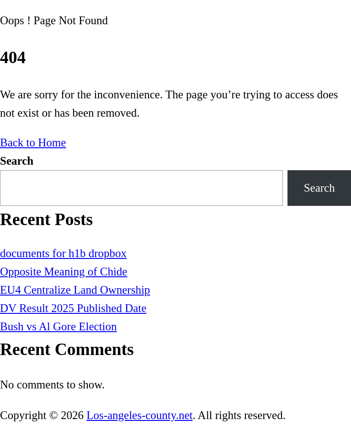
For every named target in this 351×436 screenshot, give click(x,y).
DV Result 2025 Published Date (73, 308)
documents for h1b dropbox (63, 253)
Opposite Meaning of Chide (63, 271)
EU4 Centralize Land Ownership (75, 290)
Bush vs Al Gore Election (58, 326)
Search (16, 161)
